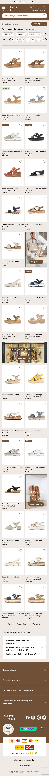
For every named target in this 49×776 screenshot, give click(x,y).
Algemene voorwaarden (24, 760)
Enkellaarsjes (34, 34)
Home (4, 24)
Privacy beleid (24, 765)
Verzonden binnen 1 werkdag (24, 2)
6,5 (33, 40)
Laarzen (21, 34)
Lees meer (24, 358)
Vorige (11, 624)
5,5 (23, 40)
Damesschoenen (13, 24)
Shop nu (36, 261)
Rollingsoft (8, 34)
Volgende (37, 624)
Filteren (39, 24)
